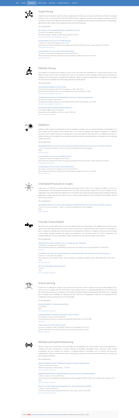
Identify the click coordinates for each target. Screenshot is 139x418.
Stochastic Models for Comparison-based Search (53, 304)
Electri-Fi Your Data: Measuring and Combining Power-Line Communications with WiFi (64, 386)
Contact (75, 3)
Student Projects (63, 3)
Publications (42, 3)
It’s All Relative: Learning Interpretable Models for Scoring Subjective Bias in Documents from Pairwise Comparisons (74, 253)
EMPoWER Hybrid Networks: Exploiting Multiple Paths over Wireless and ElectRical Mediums (66, 373)
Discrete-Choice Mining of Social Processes (51, 266)
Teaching (52, 3)
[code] (45, 37)
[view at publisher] (56, 37)
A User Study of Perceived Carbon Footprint (52, 325)
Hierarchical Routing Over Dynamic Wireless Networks (55, 108)
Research (31, 3)
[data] (49, 37)
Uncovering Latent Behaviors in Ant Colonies (52, 87)
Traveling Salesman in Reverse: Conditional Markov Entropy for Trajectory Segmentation (65, 97)
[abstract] (65, 37)
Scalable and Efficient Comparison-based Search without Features (58, 314)
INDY (17, 3)
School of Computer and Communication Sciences (46, 414)
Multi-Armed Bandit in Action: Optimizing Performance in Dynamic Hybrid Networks (64, 363)
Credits (87, 414)
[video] (40, 37)
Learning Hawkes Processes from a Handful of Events (54, 40)
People (23, 3)
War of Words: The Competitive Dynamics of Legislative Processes (59, 30)
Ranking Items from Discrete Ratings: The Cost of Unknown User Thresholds (62, 243)
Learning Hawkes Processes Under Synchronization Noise (56, 51)
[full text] (45, 47)
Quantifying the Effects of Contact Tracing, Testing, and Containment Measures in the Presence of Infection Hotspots (74, 146)
